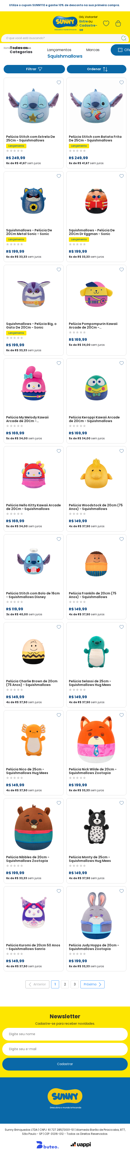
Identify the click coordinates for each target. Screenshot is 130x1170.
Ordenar (97, 69)
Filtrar (34, 69)
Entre (83, 21)
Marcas (93, 49)
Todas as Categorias (21, 49)
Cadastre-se (88, 27)
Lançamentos (59, 49)
